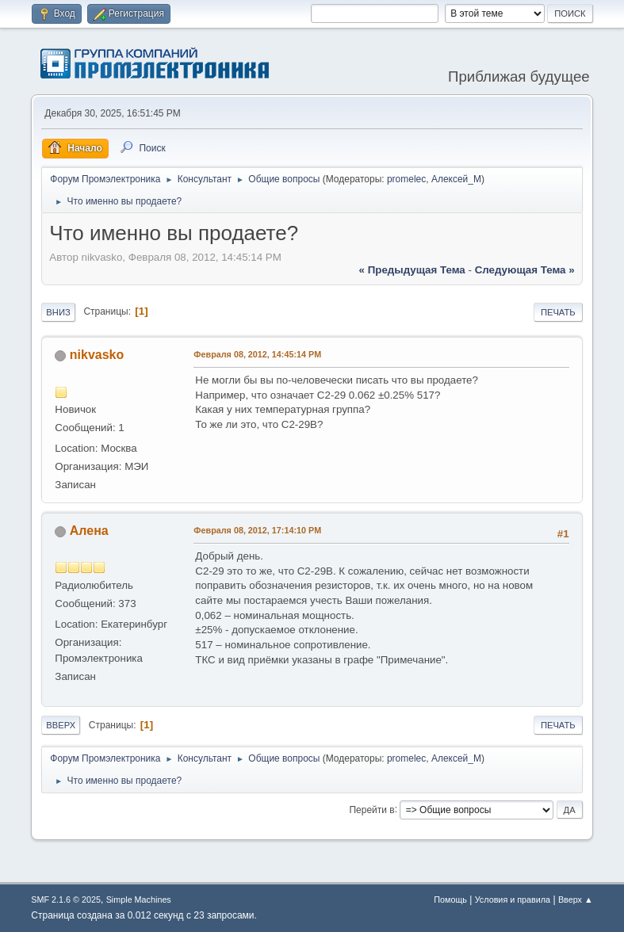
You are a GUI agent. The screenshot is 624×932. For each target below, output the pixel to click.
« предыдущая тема (412, 270)
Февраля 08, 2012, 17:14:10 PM (257, 530)
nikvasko (97, 354)
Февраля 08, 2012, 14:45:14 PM (257, 354)
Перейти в (372, 809)
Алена (89, 530)
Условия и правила (512, 899)
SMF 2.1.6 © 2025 (66, 899)
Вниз (58, 312)
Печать (558, 312)
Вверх (60, 725)
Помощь (450, 899)
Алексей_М (456, 179)
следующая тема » (525, 270)
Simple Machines (138, 899)
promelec (406, 179)
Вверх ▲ (575, 899)
